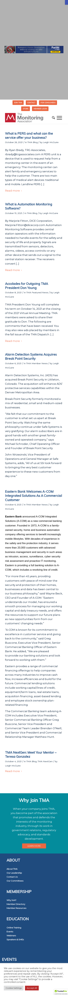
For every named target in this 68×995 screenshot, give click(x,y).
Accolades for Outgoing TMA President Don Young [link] (26, 286)
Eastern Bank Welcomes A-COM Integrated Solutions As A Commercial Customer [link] (33, 495)
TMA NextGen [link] (45, 761)
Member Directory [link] (16, 904)
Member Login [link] (40, 109)
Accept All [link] (32, 988)
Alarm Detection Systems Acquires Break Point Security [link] (31, 356)
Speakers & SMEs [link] (15, 939)
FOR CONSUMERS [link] (48, 103)
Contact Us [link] (12, 877)
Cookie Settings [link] (14, 988)
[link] (66, 2)
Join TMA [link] (18, 103)
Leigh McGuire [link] (51, 142)
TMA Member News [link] (37, 363)
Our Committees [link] (15, 881)
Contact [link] (31, 103)
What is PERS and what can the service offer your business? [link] (29, 135)
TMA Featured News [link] (37, 292)
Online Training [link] (14, 927)
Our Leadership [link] (14, 873)
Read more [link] (14, 190)
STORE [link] (25, 109)
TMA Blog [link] (32, 142)
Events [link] (10, 931)
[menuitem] (18, 102)
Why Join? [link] (11, 900)
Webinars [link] (11, 935)
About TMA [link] (12, 869)
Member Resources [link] (16, 908)
